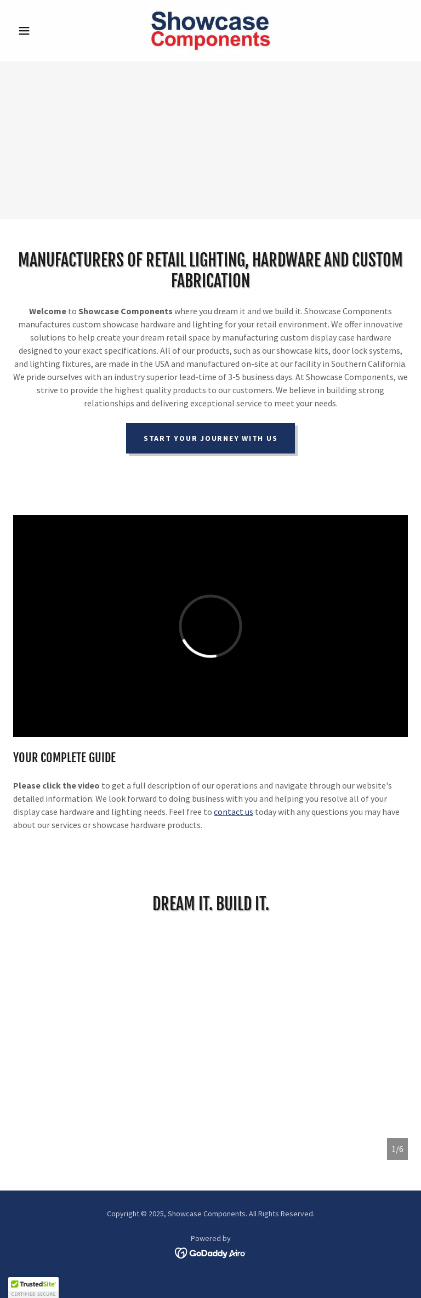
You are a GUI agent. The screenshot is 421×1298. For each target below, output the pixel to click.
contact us (233, 811)
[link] (210, 31)
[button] (42, 31)
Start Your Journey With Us (211, 438)
